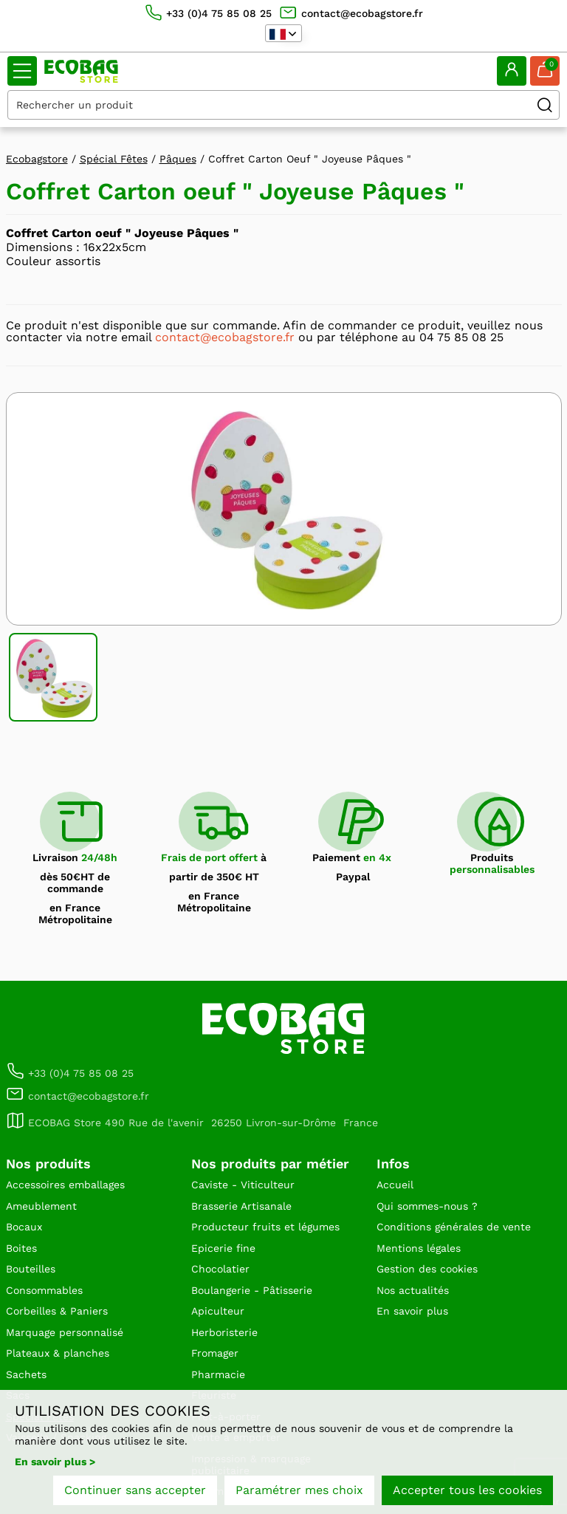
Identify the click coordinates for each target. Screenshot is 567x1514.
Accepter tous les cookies (467, 1490)
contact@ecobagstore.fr (225, 337)
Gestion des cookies (427, 1269)
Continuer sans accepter (135, 1490)
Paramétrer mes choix (299, 1490)
